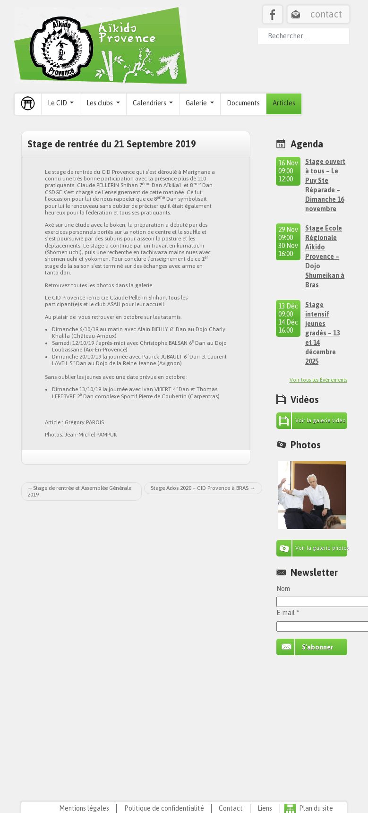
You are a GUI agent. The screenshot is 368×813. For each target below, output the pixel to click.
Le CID (58, 103)
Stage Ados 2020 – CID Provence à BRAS (199, 488)
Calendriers (150, 103)
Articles (284, 103)
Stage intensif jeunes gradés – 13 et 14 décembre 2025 (322, 333)
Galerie (197, 103)
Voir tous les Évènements (318, 380)
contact (326, 14)
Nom (283, 588)
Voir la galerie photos (321, 548)
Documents (243, 103)
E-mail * (287, 612)
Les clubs (100, 103)
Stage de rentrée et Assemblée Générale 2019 (79, 491)
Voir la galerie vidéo (320, 420)
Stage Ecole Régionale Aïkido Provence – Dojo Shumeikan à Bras (324, 256)
